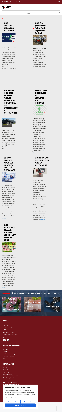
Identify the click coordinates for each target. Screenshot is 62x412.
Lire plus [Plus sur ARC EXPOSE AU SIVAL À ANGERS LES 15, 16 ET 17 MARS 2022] (4, 288)
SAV (4, 358)
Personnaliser (13, 402)
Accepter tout (20, 405)
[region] (20, 397)
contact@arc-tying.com (10, 334)
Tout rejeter (28, 402)
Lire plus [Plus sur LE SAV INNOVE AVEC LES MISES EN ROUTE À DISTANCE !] (4, 218)
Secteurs (5, 349)
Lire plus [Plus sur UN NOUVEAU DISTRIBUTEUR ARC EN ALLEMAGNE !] (42, 219)
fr (59, 2)
